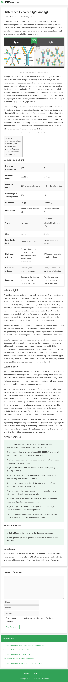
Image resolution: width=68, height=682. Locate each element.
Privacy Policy (38, 673)
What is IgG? (11, 146)
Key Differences (12, 149)
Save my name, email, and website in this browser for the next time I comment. (33, 619)
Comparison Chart (13, 141)
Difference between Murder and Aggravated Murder (23, 650)
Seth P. (32, 17)
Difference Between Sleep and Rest (16, 654)
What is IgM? (11, 144)
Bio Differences (43, 679)
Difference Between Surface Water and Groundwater (23, 645)
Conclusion (10, 154)
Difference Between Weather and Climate (19, 659)
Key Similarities (12, 152)
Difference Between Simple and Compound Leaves (22, 663)
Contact (27, 673)
